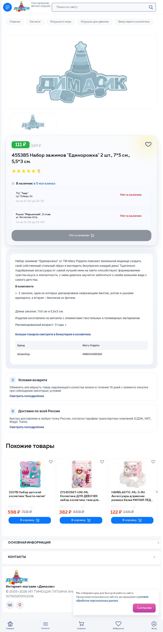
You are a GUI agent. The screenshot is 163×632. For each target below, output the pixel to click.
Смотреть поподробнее (27, 396)
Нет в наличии (81, 235)
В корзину (30, 520)
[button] (157, 491)
